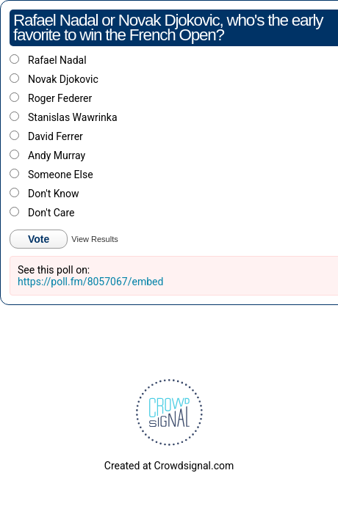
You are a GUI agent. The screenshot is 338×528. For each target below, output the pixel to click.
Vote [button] (38, 239)
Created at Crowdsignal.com (169, 466)
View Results (94, 239)
